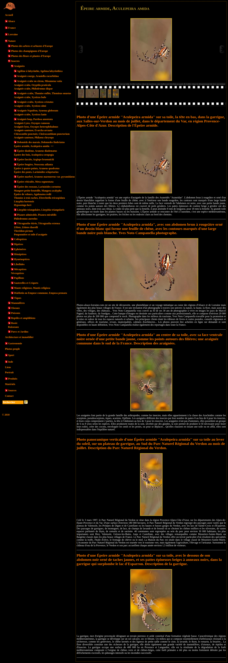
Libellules (19, 264)
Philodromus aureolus (25, 218)
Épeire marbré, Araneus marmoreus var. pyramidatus (46, 176)
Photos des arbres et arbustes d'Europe (32, 46)
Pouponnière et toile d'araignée (30, 234)
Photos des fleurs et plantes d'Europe (31, 56)
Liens (8, 367)
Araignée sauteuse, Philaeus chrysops (34, 137)
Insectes (15, 61)
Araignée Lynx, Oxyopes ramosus (32, 123)
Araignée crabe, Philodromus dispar (33, 88)
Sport (11, 355)
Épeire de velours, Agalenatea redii (32, 194)
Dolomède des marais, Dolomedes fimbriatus (41, 142)
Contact (9, 396)
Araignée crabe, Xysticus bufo (30, 97)
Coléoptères (20, 239)
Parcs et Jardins (19, 331)
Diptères (18, 244)
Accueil (9, 15)
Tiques (17, 298)
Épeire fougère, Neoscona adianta (35, 164)
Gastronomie (15, 343)
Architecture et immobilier (19, 337)
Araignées (19, 66)
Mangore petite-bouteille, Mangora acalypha (38, 190)
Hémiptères (20, 254)
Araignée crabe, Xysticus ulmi (30, 106)
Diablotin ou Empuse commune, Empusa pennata (40, 293)
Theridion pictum (23, 231)
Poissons (15, 313)
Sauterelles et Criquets (26, 283)
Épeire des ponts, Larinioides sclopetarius (36, 172)
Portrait (9, 372)
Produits (12, 378)
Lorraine (13, 34)
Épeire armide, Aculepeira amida (34, 146)
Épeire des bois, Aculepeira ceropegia (34, 154)
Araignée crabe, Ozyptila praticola (32, 85)
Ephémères (20, 249)
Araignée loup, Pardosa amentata (35, 119)
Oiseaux (15, 308)
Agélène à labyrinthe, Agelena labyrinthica (39, 71)
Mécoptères (20, 269)
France (12, 27)
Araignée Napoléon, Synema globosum (37, 110)
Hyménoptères (22, 259)
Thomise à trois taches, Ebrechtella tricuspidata (39, 198)
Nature (12, 41)
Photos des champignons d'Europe (29, 51)
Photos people (12, 349)
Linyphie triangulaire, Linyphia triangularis (40, 209)
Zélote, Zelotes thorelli (26, 227)
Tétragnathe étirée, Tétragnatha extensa (38, 223)
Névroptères (17, 273)
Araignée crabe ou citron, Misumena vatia (39, 81)
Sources (12, 390)
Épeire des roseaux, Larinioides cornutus (39, 186)
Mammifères (18, 303)
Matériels (10, 384)
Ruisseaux (13, 327)
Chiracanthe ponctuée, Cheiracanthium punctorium (42, 134)
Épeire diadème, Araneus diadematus (37, 150)
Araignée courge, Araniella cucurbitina (38, 76)
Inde (10, 361)
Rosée (14, 323)
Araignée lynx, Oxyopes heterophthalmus (36, 126)
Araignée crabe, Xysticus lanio (30, 114)
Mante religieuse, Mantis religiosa (32, 288)
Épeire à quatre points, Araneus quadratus (37, 168)
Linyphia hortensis (24, 201)
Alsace (11, 21)
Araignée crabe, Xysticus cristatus (35, 102)
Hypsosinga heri (22, 205)
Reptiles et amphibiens (23, 318)
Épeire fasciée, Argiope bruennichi (35, 159)
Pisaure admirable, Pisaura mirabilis (36, 214)
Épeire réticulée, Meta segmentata (35, 181)
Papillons (19, 278)
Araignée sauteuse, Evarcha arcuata (33, 130)
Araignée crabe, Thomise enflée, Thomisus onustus (44, 93)
